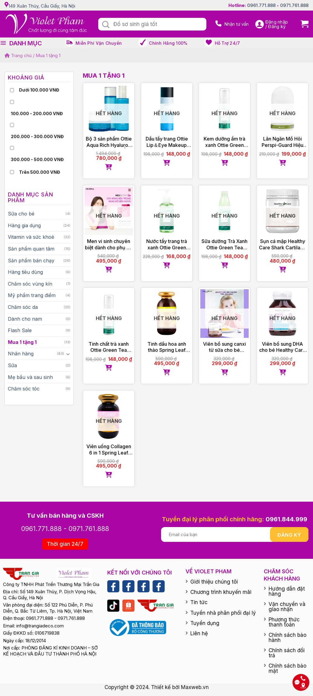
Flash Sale (20, 330)
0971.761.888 (294, 5)
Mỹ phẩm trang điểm (32, 295)
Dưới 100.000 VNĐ (39, 89)
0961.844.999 (286, 519)
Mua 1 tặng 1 (22, 342)
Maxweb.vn (195, 687)
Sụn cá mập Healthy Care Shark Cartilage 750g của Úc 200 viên (282, 244)
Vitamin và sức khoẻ (31, 237)
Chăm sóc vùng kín (30, 284)
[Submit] (105, 24)
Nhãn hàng (21, 354)
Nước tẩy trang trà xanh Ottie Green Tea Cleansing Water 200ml (166, 244)
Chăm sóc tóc (24, 389)
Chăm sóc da (23, 307)
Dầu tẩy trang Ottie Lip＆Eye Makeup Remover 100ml (167, 142)
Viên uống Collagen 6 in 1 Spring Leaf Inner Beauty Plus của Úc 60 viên (108, 449)
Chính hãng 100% (168, 43)
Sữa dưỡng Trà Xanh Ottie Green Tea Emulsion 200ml (224, 244)
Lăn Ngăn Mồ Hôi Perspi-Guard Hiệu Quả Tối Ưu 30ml (282, 142)
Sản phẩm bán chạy (31, 260)
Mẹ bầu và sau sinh (30, 377)
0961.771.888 (261, 5)
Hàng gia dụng (24, 225)
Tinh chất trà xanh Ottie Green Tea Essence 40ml (109, 347)
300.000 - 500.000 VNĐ (37, 159)
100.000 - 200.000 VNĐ (37, 113)
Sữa (12, 365)
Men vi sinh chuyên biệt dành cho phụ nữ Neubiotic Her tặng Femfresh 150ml (108, 244)
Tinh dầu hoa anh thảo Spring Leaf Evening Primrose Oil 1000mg (167, 347)
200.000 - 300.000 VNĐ (37, 136)
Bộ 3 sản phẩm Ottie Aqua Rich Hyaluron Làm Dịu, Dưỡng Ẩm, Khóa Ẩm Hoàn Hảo (109, 142)
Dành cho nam (25, 319)
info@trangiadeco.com (40, 626)
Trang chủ (18, 55)
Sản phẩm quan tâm (31, 249)
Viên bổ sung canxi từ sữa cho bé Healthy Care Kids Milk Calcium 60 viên (224, 347)
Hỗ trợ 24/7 (227, 43)
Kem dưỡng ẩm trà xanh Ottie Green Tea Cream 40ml (224, 142)
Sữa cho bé (21, 214)
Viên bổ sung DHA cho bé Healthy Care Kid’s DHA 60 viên (282, 347)
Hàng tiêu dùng (25, 272)
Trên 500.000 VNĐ (39, 172)
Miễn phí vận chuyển (99, 43)
